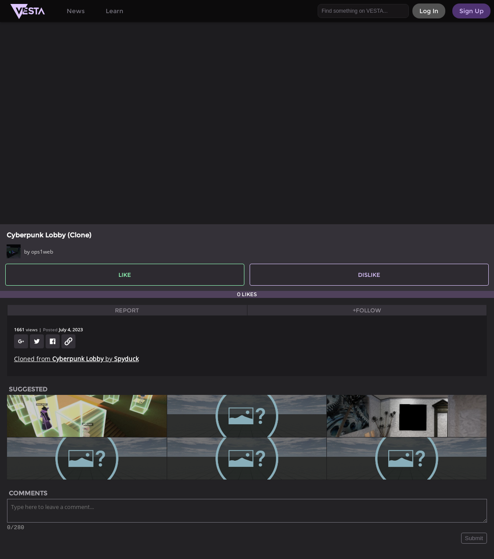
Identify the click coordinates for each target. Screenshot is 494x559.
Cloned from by (76, 359)
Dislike (369, 274)
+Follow (367, 310)
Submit (474, 539)
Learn (114, 11)
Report (127, 310)
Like (124, 274)
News (76, 11)
